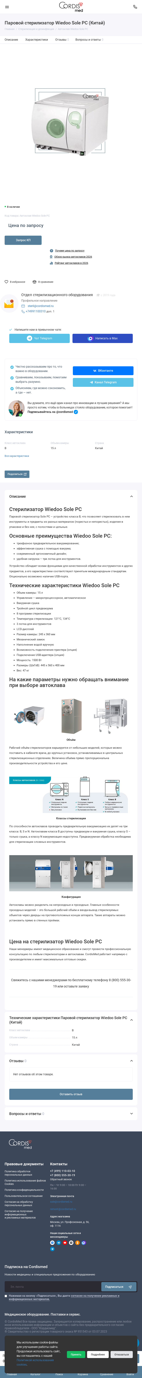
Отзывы (62, 39)
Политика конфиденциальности (24, 1189)
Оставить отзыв (71, 1094)
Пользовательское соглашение (24, 1195)
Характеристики (36, 39)
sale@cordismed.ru (61, 1201)
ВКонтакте (103, 370)
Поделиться (17, 474)
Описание (11, 39)
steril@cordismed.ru (41, 306)
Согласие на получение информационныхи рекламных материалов (20, 1214)
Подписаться (119, 1287)
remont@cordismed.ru (63, 1209)
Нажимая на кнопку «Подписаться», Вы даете (64, 1297)
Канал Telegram (103, 382)
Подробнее (98, 1354)
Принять (76, 1354)
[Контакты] (135, 7)
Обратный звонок (61, 1179)
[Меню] (7, 7)
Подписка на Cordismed (26, 1267)
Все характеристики (17, 455)
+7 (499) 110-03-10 (62, 1171)
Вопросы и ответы (89, 39)
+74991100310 (36, 311)
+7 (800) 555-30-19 (62, 1175)
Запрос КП (23, 240)
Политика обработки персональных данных (18, 1173)
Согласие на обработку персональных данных (19, 1203)
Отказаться (121, 1354)
